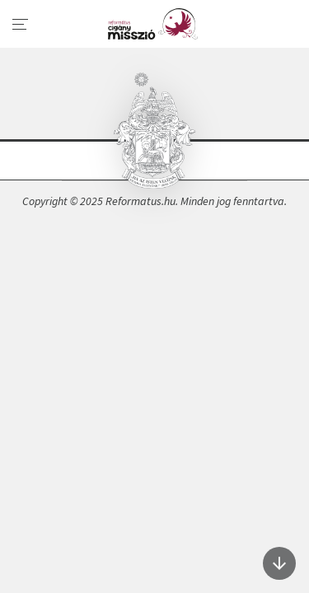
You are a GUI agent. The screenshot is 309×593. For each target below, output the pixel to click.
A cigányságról (154, 24)
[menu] (20, 24)
